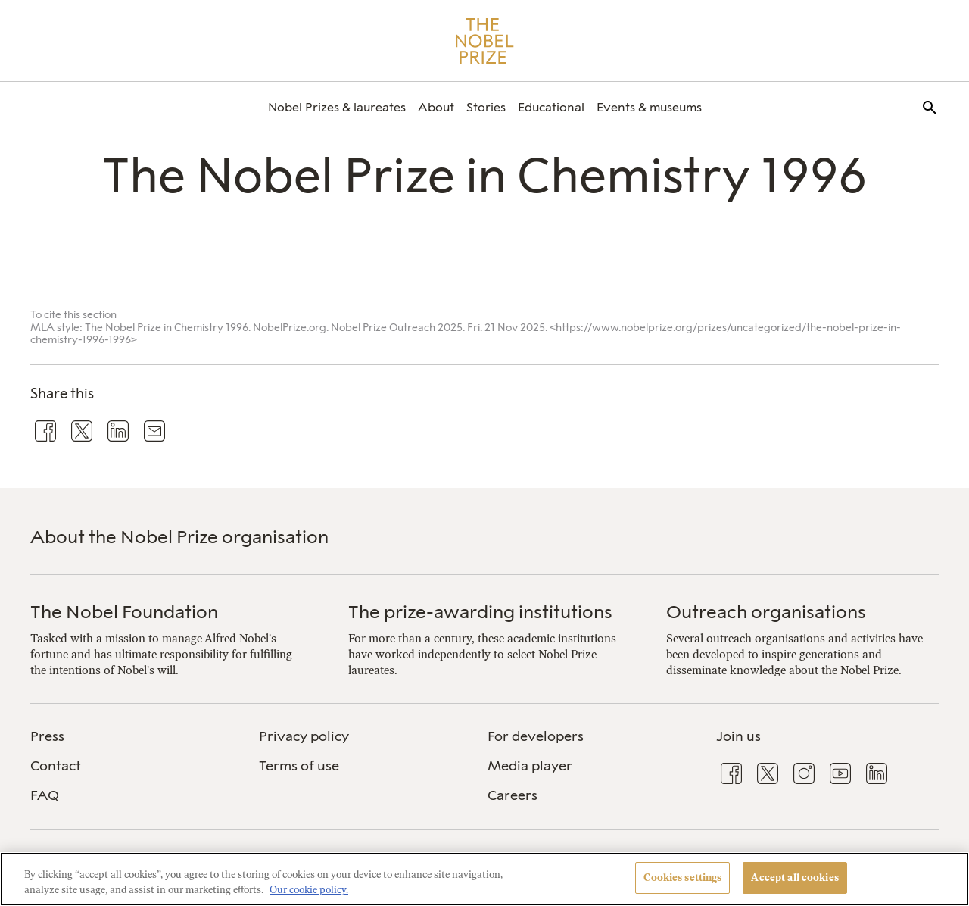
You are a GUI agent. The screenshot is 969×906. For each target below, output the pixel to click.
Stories (486, 107)
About (436, 107)
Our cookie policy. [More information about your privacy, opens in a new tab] (309, 889)
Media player (530, 766)
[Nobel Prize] (485, 41)
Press (47, 736)
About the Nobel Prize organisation (179, 537)
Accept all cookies (794, 877)
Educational (551, 107)
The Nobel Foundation (124, 612)
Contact (55, 766)
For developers (536, 736)
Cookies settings (682, 877)
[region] (484, 879)
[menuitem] (337, 107)
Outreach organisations (766, 612)
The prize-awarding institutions (480, 612)
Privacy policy (304, 736)
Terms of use (299, 766)
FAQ (44, 795)
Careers (512, 795)
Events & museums (649, 107)
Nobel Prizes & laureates (337, 107)
